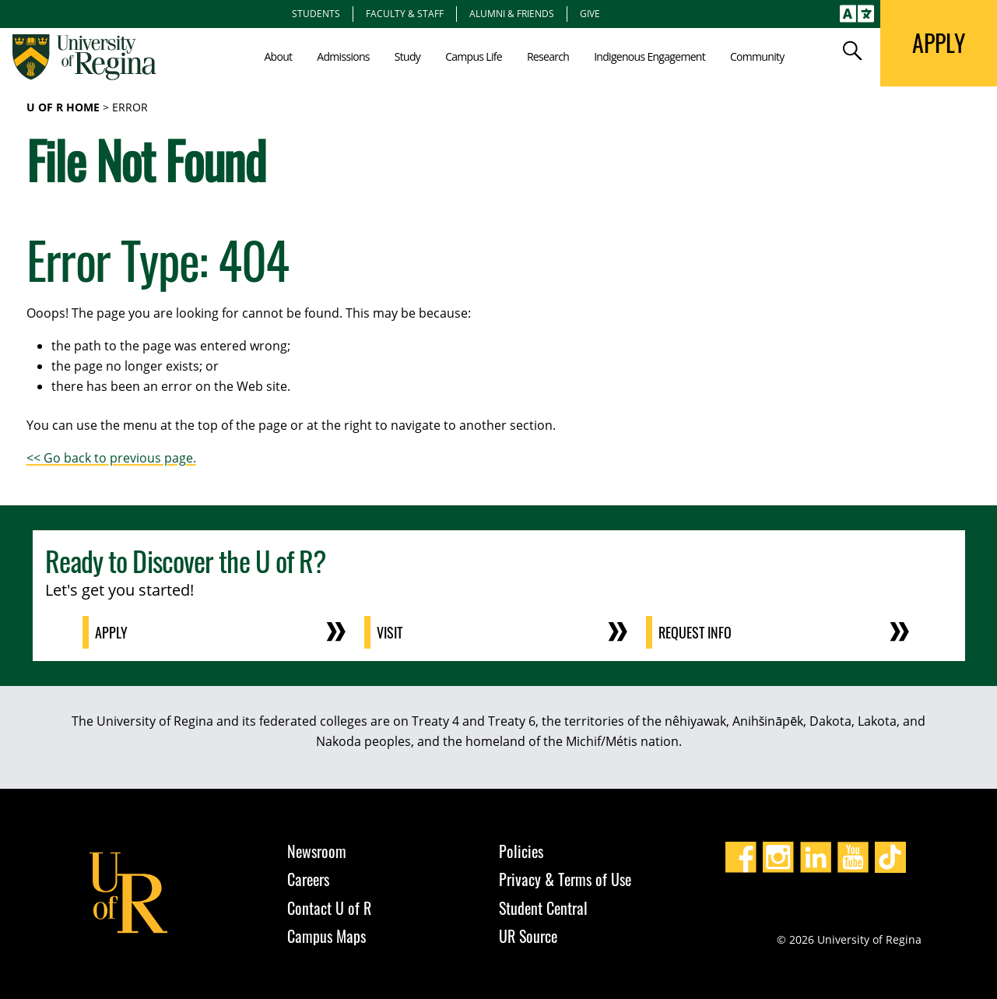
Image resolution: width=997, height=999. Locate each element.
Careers (308, 879)
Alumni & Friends (511, 13)
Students (316, 13)
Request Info (695, 632)
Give (590, 13)
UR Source (528, 936)
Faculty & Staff (405, 13)
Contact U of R (329, 908)
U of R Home (63, 107)
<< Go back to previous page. (111, 457)
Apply (111, 632)
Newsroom (316, 851)
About (278, 56)
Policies (521, 851)
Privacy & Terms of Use (565, 879)
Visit (389, 632)
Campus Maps (326, 936)
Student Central (543, 908)
